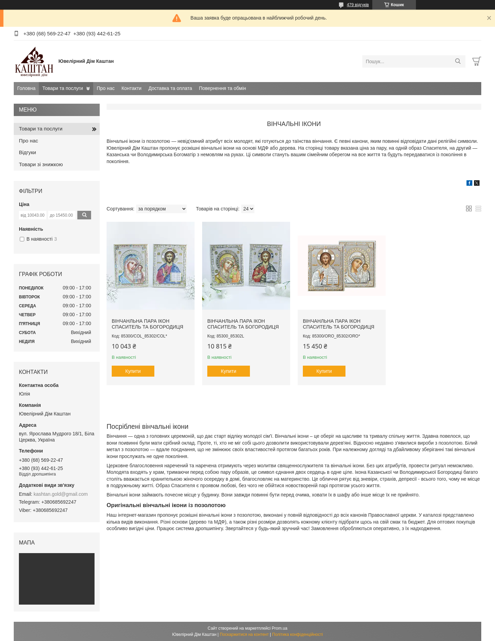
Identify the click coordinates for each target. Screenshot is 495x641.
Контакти (131, 88)
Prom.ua (279, 628)
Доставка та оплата (170, 88)
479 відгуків (358, 4)
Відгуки (27, 152)
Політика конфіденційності (297, 634)
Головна (26, 88)
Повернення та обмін (222, 88)
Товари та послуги (62, 88)
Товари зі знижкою (41, 164)
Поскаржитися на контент (244, 634)
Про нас (105, 88)
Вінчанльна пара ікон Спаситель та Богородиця (147, 324)
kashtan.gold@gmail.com (61, 494)
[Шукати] (457, 61)
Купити (133, 371)
